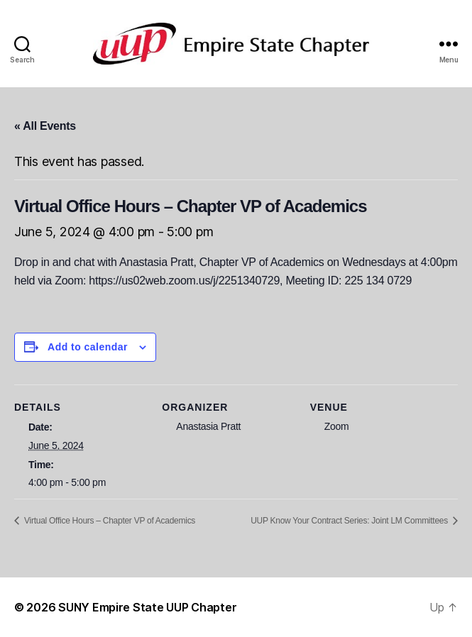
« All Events (45, 126)
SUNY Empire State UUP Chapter (147, 607)
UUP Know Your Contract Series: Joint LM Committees (350, 521)
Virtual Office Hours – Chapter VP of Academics (108, 521)
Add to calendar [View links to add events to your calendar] (88, 347)
